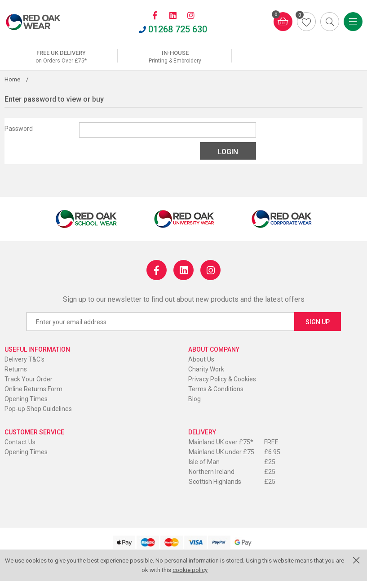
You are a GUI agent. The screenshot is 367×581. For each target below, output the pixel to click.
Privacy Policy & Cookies (222, 379)
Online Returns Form (33, 389)
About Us (201, 359)
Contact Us (19, 442)
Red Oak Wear (42, 22)
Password (18, 128)
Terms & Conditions (215, 389)
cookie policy (190, 570)
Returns (15, 369)
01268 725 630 (173, 29)
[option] (61, 56)
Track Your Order (28, 379)
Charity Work (206, 369)
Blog (194, 398)
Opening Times (26, 398)
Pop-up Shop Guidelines (38, 408)
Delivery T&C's (24, 359)
